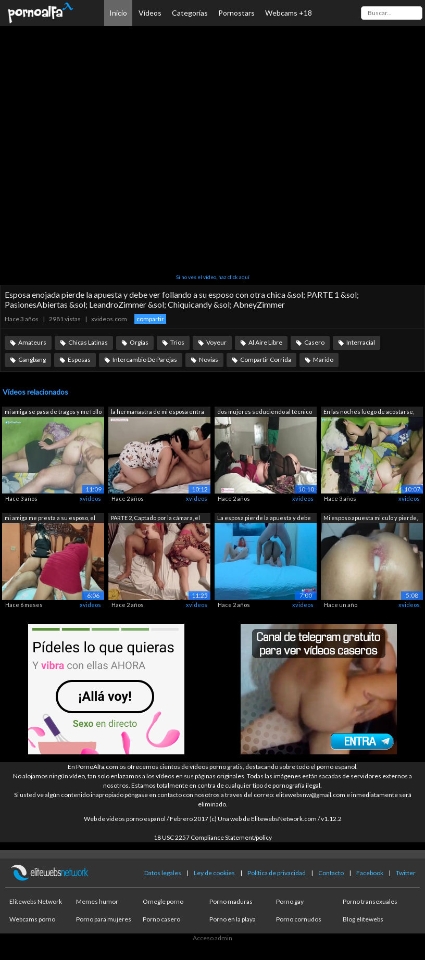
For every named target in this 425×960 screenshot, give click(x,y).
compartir (150, 319)
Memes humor (97, 901)
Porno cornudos (298, 919)
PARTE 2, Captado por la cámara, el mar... (155, 518)
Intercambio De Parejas (145, 359)
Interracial (360, 342)
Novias (208, 359)
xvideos (90, 498)
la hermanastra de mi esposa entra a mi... (157, 412)
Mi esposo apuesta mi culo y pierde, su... (370, 518)
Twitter (406, 873)
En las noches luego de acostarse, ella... (368, 412)
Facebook (369, 873)
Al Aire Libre (265, 342)
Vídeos (150, 12)
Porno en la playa (232, 919)
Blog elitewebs (363, 919)
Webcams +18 (288, 12)
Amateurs (32, 342)
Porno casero (161, 919)
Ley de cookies (214, 873)
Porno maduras (231, 901)
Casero (314, 342)
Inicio (118, 12)
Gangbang (32, 359)
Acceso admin (212, 938)
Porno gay (290, 901)
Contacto (331, 873)
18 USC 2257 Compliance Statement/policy (213, 837)
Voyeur (216, 342)
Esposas (79, 359)
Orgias (139, 342)
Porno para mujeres (103, 919)
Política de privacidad (276, 873)
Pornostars (236, 12)
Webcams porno (32, 919)
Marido (323, 359)
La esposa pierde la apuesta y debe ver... (264, 518)
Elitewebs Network (35, 901)
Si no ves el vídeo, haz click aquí (212, 277)
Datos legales (162, 873)
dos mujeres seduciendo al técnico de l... (264, 412)
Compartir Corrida (265, 359)
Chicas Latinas (88, 342)
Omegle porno (163, 901)
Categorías (190, 12)
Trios (177, 342)
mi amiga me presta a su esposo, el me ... (50, 518)
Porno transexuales (370, 901)
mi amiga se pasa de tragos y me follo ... (53, 412)
